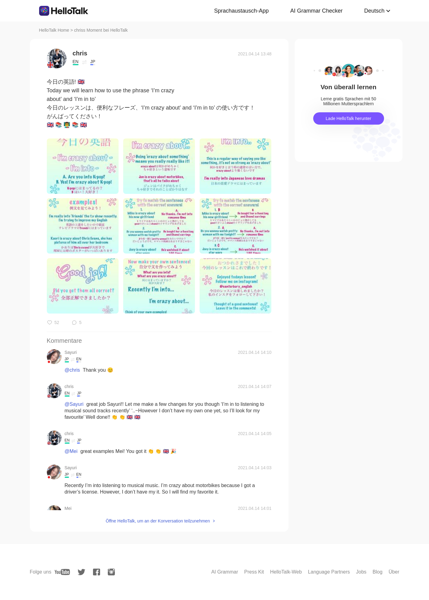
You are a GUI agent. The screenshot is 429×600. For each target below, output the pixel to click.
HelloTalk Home (54, 30)
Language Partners (329, 571)
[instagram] (111, 572)
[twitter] (81, 572)
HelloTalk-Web (286, 571)
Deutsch (374, 11)
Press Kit (254, 571)
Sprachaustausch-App (241, 11)
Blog (377, 571)
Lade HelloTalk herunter (348, 118)
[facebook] (96, 572)
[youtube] (62, 572)
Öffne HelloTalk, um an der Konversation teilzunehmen (158, 520)
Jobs (361, 571)
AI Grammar (224, 571)
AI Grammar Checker (316, 11)
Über (394, 571)
